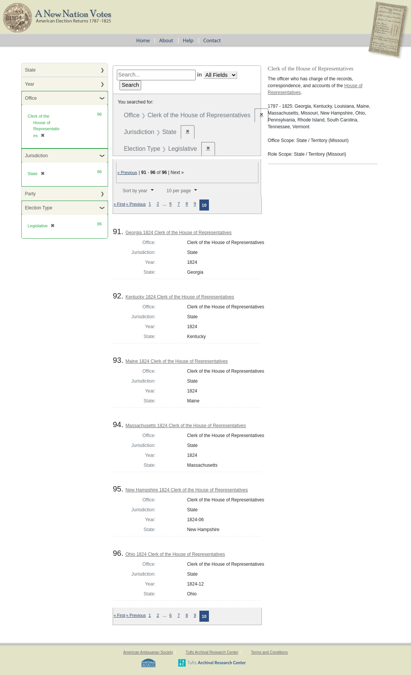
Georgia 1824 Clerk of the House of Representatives (179, 232)
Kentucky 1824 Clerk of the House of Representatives (180, 297)
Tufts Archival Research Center (212, 652)
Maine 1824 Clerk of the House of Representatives (177, 361)
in (199, 75)
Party (30, 193)
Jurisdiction (36, 155)
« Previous (127, 172)
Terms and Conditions (269, 652)
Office (31, 98)
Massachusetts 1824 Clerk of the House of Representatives (186, 425)
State (30, 70)
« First (119, 204)
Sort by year (135, 190)
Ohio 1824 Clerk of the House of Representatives (175, 554)
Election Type (39, 208)
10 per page (179, 190)
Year (29, 84)
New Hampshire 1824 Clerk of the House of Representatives (187, 490)
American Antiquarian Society (148, 652)
